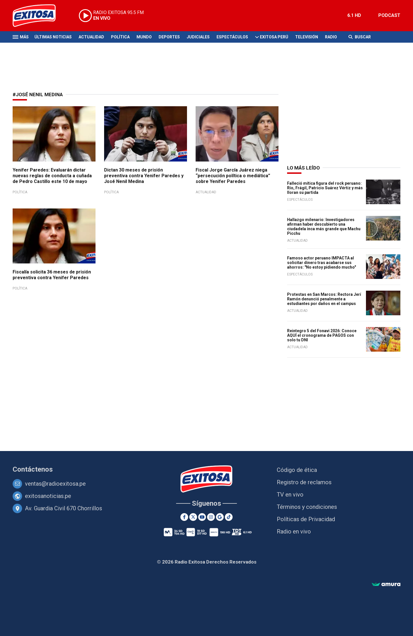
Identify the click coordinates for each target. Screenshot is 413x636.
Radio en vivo (294, 531)
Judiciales (198, 37)
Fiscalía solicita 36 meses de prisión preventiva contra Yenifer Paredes (52, 274)
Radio (331, 37)
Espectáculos (232, 37)
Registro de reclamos (304, 482)
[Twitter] (193, 517)
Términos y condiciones (307, 506)
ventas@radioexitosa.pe (55, 483)
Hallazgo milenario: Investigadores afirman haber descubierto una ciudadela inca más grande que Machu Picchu (324, 226)
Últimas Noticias (53, 37)
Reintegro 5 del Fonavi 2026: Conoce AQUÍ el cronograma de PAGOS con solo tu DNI (321, 335)
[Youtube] (202, 517)
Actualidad (91, 37)
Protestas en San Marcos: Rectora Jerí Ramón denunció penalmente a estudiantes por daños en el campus (324, 299)
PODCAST (389, 15)
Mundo (144, 37)
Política (120, 37)
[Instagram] (211, 517)
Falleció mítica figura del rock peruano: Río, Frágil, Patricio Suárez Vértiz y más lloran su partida (325, 188)
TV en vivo (290, 494)
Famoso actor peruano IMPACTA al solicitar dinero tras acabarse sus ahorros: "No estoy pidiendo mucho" (321, 262)
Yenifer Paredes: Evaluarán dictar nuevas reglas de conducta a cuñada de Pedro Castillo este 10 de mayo (52, 175)
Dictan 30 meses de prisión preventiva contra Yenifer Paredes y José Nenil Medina (144, 175)
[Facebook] (184, 517)
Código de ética (297, 469)
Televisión (306, 37)
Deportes (169, 37)
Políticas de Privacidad (306, 519)
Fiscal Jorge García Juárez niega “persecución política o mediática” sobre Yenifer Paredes (233, 175)
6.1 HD (354, 15)
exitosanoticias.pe (48, 496)
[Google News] (220, 517)
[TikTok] (229, 517)
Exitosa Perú (274, 37)
